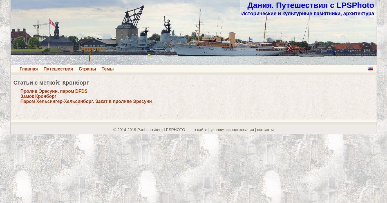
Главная (29, 69)
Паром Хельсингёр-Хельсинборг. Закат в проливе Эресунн (86, 101)
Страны (87, 69)
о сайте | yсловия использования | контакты (234, 129)
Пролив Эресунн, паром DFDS (54, 91)
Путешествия (58, 69)
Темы (108, 69)
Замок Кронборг (39, 96)
